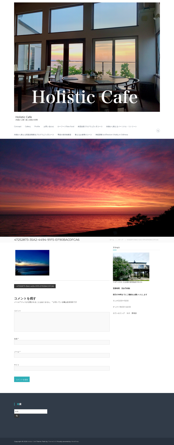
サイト (16, 365)
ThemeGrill (52, 441)
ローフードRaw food (65, 126)
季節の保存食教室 (64, 134)
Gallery (28, 126)
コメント (17, 311)
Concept (17, 126)
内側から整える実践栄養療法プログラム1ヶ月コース (34, 134)
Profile (37, 126)
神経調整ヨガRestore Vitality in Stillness (112, 134)
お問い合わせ (49, 126)
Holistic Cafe (24, 117)
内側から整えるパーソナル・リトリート (121, 126)
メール (17, 352)
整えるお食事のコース (83, 134)
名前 (16, 339)
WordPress (75, 441)
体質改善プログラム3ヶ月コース (90, 126)
